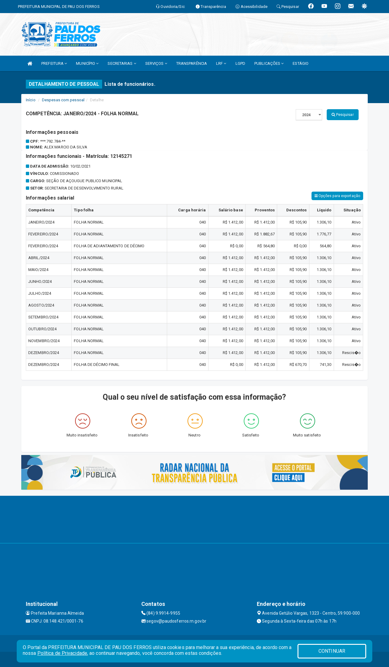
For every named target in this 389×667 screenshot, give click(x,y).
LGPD (240, 63)
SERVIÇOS (156, 63)
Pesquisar (343, 114)
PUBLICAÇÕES (269, 63)
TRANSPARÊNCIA (191, 63)
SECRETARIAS (122, 63)
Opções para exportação (337, 196)
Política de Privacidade (62, 653)
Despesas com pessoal (63, 100)
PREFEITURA (54, 63)
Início (31, 100)
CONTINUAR (331, 651)
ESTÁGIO (300, 63)
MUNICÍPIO (87, 63)
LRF (221, 63)
